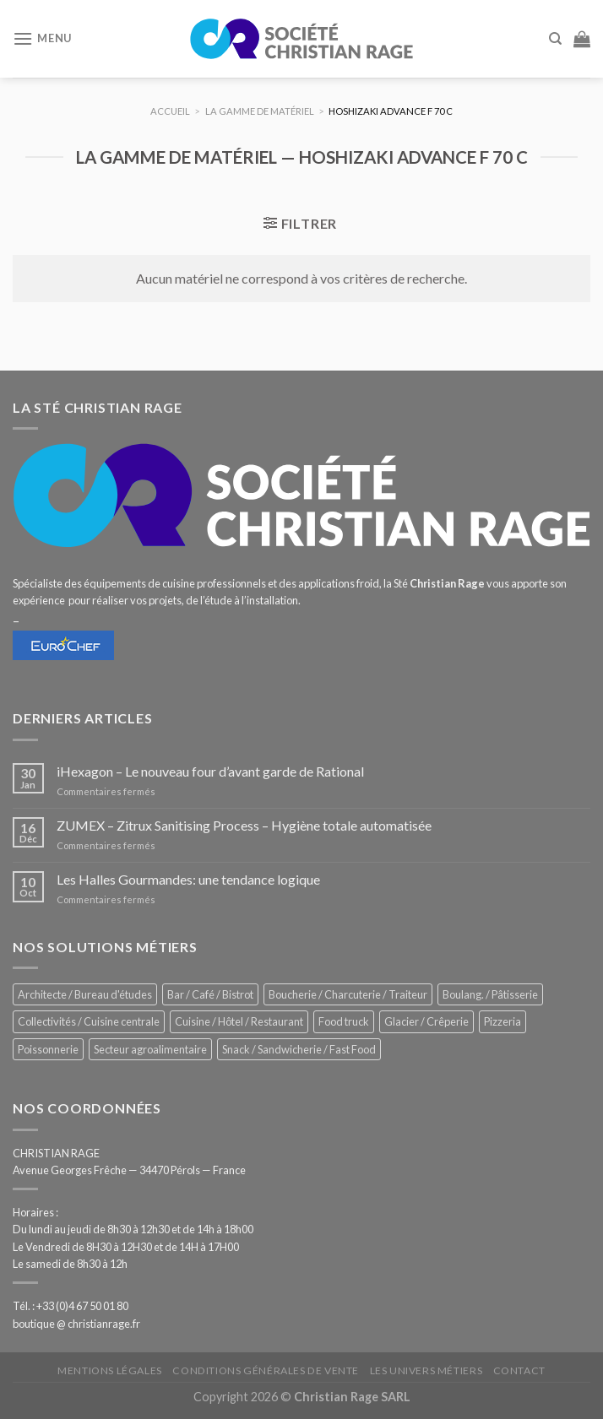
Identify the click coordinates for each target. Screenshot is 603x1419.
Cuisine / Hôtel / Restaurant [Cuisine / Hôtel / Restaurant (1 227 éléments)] (239, 1021)
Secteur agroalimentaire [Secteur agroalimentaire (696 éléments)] (150, 1049)
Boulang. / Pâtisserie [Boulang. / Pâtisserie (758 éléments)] (490, 994)
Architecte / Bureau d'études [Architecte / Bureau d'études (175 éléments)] (85, 994)
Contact (519, 1370)
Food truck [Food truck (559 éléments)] (343, 1021)
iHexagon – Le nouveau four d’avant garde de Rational (210, 771)
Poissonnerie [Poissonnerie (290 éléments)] (48, 1049)
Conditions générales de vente (265, 1370)
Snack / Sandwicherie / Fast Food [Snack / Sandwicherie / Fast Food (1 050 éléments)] (299, 1049)
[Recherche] (555, 39)
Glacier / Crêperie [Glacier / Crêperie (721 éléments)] (426, 1021)
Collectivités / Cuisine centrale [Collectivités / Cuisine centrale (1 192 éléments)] (89, 1021)
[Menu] (42, 38)
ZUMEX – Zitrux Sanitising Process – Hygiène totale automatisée (244, 825)
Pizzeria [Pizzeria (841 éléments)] (502, 1021)
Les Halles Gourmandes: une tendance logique (188, 879)
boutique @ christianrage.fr (76, 1323)
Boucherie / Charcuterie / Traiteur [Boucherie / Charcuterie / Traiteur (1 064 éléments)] (348, 994)
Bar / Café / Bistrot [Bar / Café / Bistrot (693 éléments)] (210, 994)
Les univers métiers (426, 1370)
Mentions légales (109, 1370)
